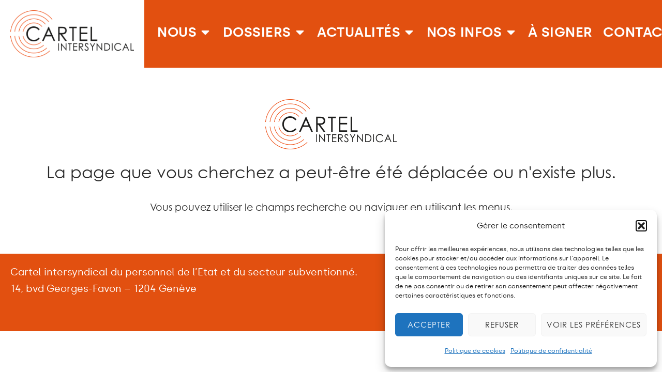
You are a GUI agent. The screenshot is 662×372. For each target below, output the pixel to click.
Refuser (502, 325)
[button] (641, 226)
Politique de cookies (475, 350)
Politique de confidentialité (551, 350)
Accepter (429, 325)
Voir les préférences (594, 325)
